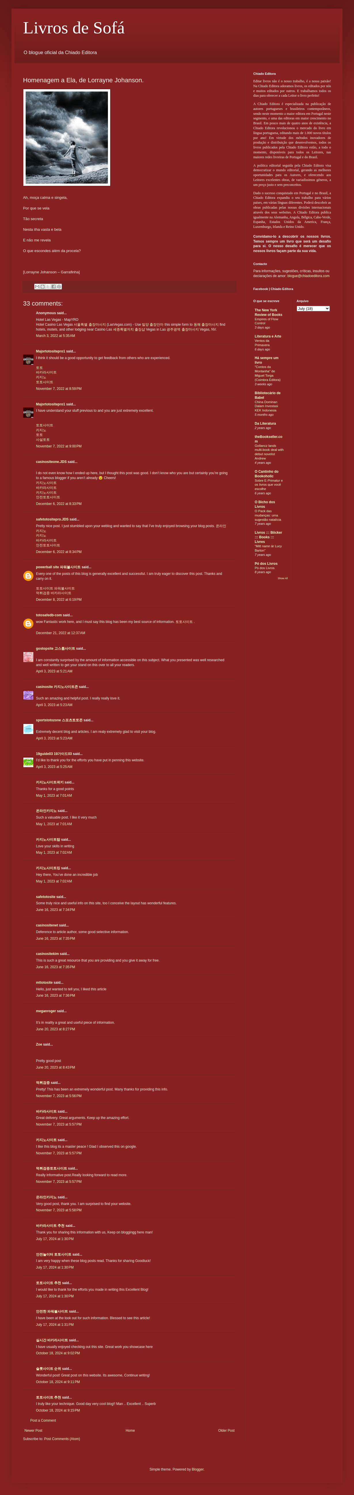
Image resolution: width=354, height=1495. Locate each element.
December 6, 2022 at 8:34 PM (58, 552)
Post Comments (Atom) (62, 1439)
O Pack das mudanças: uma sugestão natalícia (268, 515)
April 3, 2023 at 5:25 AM (54, 767)
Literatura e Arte (268, 336)
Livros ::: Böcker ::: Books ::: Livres (268, 537)
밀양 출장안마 (152, 325)
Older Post (226, 1431)
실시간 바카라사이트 (52, 1340)
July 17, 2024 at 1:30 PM (55, 1239)
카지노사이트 (46, 483)
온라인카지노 (46, 811)
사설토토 (43, 440)
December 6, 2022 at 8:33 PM (58, 504)
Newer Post (33, 1431)
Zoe (39, 1044)
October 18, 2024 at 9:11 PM (58, 1382)
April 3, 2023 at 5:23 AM (54, 705)
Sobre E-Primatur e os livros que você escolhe (269, 485)
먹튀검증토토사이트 (51, 1168)
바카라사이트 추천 (50, 1226)
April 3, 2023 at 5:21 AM (54, 671)
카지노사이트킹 (48, 868)
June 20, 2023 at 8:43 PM (55, 1067)
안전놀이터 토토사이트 (53, 1254)
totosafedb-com (49, 615)
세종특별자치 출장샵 (129, 329)
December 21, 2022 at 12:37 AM (60, 633)
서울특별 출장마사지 (90, 325)
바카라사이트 (46, 372)
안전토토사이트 (48, 497)
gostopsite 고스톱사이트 (55, 649)
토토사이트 (44, 382)
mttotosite (44, 983)
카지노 (41, 377)
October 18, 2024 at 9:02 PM (58, 1353)
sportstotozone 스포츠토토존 (59, 720)
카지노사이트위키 (50, 782)
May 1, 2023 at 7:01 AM (54, 796)
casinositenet (47, 925)
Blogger (197, 1469)
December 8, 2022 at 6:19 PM (58, 600)
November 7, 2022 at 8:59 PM (58, 389)
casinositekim (47, 954)
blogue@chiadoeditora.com (309, 276)
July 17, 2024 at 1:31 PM (55, 1325)
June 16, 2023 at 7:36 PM (55, 996)
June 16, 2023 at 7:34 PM (55, 910)
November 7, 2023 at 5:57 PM (58, 1124)
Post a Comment (43, 1420)
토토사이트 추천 (48, 1283)
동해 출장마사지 (206, 325)
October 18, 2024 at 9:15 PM (58, 1410)
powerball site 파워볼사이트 (58, 567)
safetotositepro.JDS (52, 519)
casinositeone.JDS (51, 462)
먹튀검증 (43, 593)
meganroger (46, 1011)
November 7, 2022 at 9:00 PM (58, 446)
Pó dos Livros (266, 564)
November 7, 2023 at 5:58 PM (58, 1210)
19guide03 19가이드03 (54, 754)
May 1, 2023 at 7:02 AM (54, 853)
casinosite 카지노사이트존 (57, 687)
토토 (39, 368)
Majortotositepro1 (50, 351)
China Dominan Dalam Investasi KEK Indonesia (266, 406)
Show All (283, 578)
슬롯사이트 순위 (48, 1369)
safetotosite (45, 897)
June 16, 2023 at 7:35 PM (55, 939)
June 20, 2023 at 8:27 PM (55, 1029)
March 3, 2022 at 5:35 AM (55, 336)
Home (130, 1431)
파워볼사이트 (64, 588)
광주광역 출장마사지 (183, 329)
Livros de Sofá (74, 27)
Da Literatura (265, 424)
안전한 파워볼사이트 (52, 1311)
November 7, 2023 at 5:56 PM (58, 1096)
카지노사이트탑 (48, 840)
